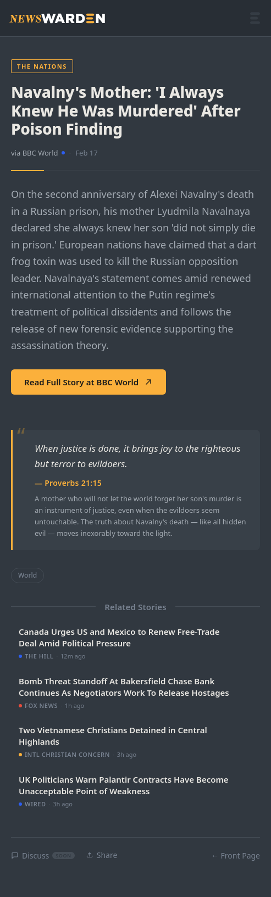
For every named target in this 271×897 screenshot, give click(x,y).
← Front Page (235, 855)
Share (102, 855)
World (27, 575)
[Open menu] (255, 18)
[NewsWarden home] (57, 18)
